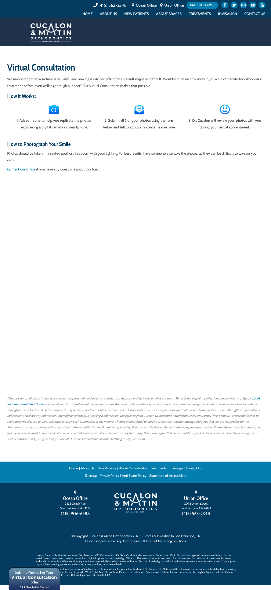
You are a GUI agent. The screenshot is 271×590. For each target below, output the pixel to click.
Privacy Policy (109, 476)
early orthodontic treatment (157, 558)
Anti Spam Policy (134, 476)
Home (87, 14)
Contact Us (254, 14)
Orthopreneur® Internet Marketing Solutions (154, 541)
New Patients (136, 14)
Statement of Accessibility (167, 476)
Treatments (200, 14)
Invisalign (227, 14)
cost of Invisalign (152, 561)
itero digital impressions (95, 558)
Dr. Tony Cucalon (125, 555)
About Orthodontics (133, 468)
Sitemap (91, 476)
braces (227, 555)
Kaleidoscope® (95, 541)
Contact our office (21, 169)
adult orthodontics (50, 561)
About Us (108, 14)
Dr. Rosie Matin (146, 555)
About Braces (169, 14)
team (184, 569)
